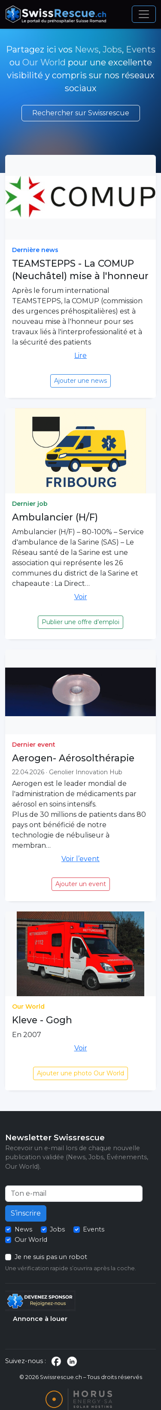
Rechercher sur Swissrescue (80, 113)
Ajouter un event (80, 884)
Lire (80, 355)
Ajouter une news (80, 381)
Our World (44, 62)
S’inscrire (26, 1213)
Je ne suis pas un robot (51, 1257)
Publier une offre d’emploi (80, 622)
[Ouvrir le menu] (144, 14)
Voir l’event (80, 859)
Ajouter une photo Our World (80, 1073)
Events (140, 49)
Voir (80, 597)
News (87, 49)
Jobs (112, 49)
